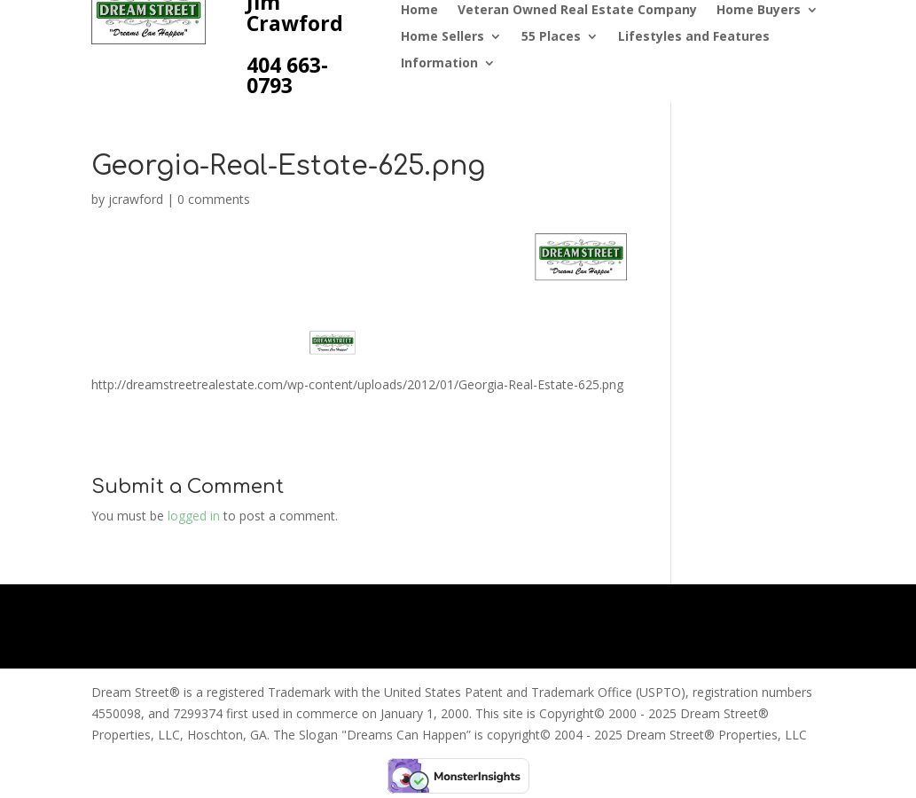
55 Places (551, 37)
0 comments (213, 199)
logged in (194, 515)
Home (419, 11)
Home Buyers (758, 11)
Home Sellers (442, 37)
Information (439, 64)
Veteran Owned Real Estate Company (577, 11)
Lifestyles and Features (694, 37)
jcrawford (135, 199)
